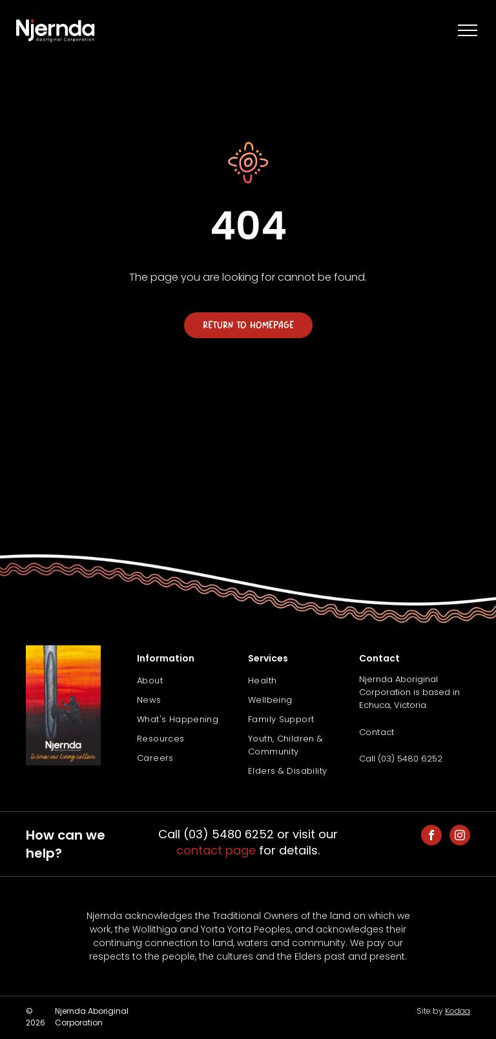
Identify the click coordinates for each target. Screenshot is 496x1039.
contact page (216, 850)
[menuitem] (192, 681)
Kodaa (457, 1010)
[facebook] (431, 837)
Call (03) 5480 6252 (400, 758)
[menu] (467, 30)
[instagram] (460, 837)
